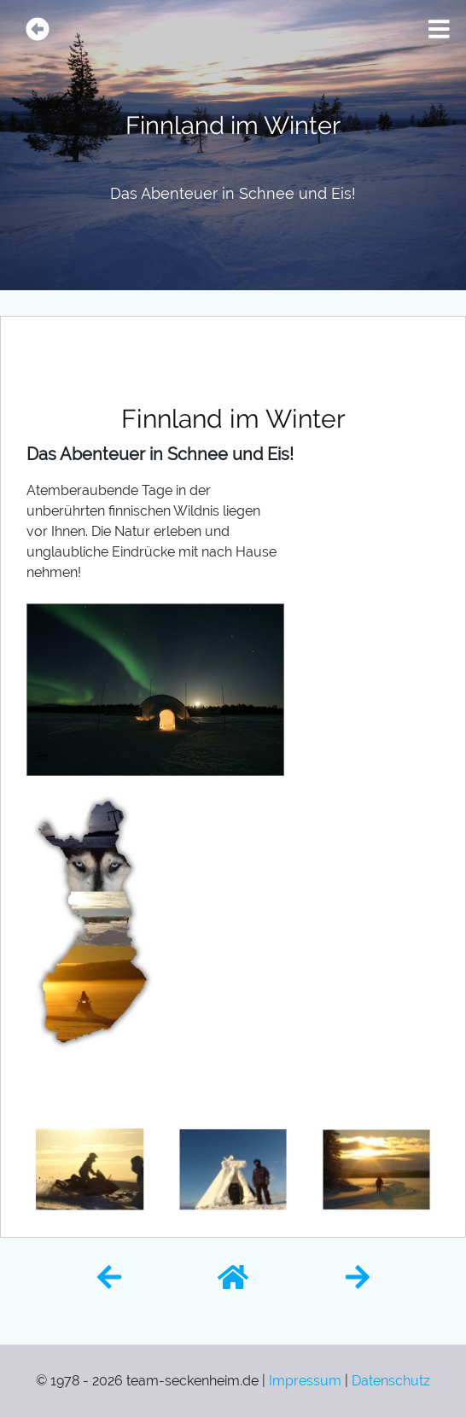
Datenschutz (391, 1381)
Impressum (305, 1381)
